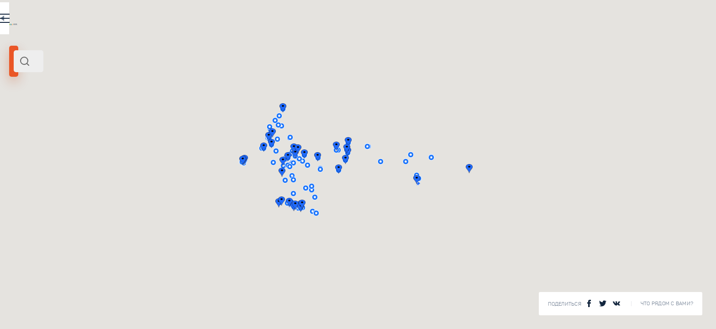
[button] (450, 156)
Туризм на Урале (158, 153)
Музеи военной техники (169, 309)
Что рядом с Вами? (667, 303)
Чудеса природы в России (172, 231)
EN (273, 20)
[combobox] (160, 61)
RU (254, 20)
